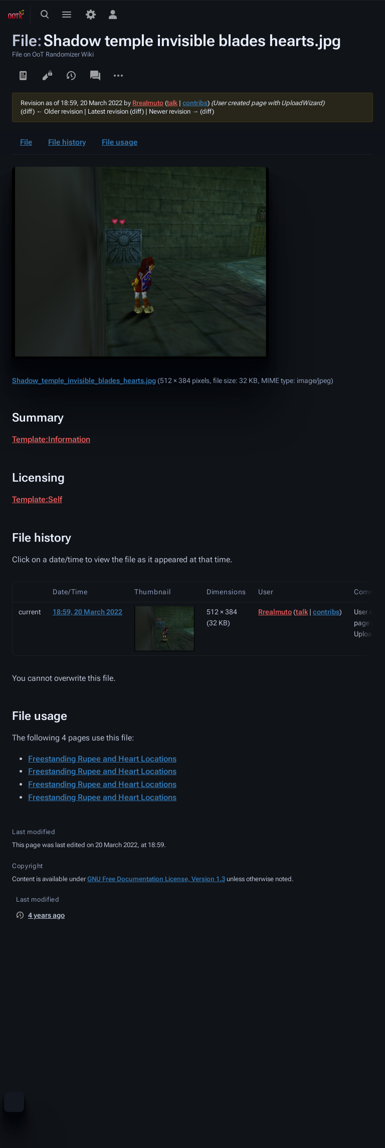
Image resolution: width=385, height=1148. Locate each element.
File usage (119, 142)
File (26, 142)
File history (67, 142)
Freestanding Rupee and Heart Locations (102, 758)
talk (172, 103)
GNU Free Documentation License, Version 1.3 (156, 879)
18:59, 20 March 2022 (87, 612)
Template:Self (37, 499)
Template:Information (51, 439)
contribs (195, 103)
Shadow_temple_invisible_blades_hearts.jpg (84, 380)
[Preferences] (91, 15)
